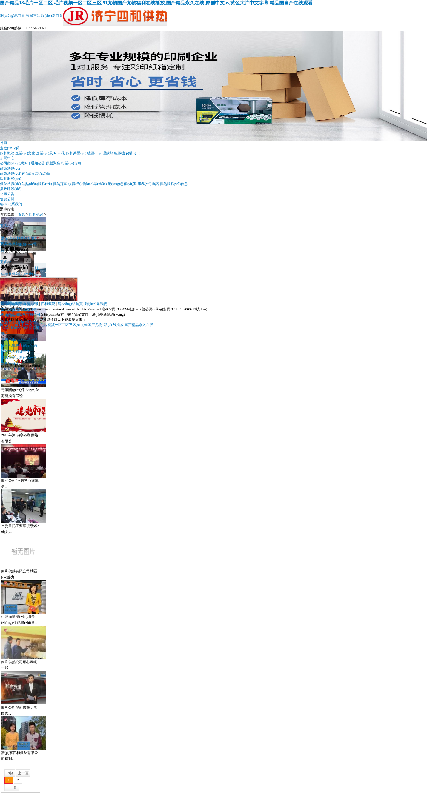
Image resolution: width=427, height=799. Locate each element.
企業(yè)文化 (25, 153)
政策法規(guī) (10, 168)
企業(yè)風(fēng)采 (50, 153)
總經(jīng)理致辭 (100, 153)
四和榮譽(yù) (76, 153)
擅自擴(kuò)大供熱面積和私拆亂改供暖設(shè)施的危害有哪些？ (19, 346)
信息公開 (7, 199)
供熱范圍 (60, 184)
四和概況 (7, 153)
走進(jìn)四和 (10, 148)
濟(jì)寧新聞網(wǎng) (108, 314)
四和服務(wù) (10, 178)
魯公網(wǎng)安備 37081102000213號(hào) (174, 309)
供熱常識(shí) (10, 184)
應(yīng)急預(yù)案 (122, 184)
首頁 (3, 143)
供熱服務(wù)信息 (174, 184)
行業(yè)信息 (71, 163)
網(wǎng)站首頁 (12, 15)
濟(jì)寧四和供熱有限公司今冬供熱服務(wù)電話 (19, 244)
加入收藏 (31, 304)
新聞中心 (7, 158)
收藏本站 (33, 15)
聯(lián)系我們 (11, 204)
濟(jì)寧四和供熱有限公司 (20, 314)
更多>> (5, 226)
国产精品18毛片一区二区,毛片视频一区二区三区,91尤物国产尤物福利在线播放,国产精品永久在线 (76, 325)
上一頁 (23, 773)
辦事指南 (7, 209)
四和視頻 (36, 214)
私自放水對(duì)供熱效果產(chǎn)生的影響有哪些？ (20, 328)
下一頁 (11, 787)
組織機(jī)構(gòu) (127, 153)
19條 (9, 773)
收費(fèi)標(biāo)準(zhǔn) (87, 184)
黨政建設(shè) (10, 189)
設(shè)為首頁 (52, 15)
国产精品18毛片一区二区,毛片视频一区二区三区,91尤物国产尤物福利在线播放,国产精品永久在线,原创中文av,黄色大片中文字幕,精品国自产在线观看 (156, 2)
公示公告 (7, 194)
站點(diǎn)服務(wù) (37, 184)
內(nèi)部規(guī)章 (36, 173)
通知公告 (38, 163)
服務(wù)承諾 (148, 184)
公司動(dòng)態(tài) (15, 163)
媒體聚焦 (53, 163)
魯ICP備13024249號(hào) (121, 309)
